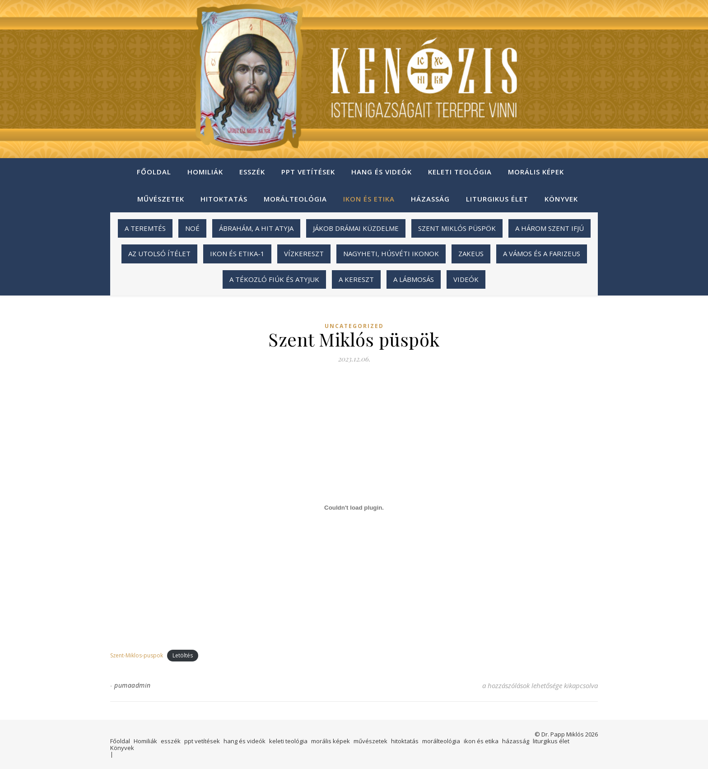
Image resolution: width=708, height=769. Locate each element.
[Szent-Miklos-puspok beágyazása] (354, 507)
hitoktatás (223, 198)
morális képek (536, 171)
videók (466, 279)
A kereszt (356, 279)
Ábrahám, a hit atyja (256, 228)
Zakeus (471, 253)
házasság (430, 198)
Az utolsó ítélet (159, 253)
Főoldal (154, 171)
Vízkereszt (304, 253)
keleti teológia (460, 171)
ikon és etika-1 (237, 253)
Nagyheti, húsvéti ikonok (391, 253)
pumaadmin (132, 685)
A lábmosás (413, 279)
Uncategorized (354, 326)
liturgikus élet (497, 198)
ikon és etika (369, 198)
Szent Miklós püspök (457, 228)
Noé (192, 228)
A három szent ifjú (549, 228)
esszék (252, 171)
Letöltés (182, 655)
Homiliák (205, 171)
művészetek (160, 198)
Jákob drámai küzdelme (356, 228)
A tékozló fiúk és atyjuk (274, 279)
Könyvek (561, 198)
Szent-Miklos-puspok (136, 655)
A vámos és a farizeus (541, 253)
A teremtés (145, 228)
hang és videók (381, 171)
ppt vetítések (308, 171)
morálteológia (295, 198)
